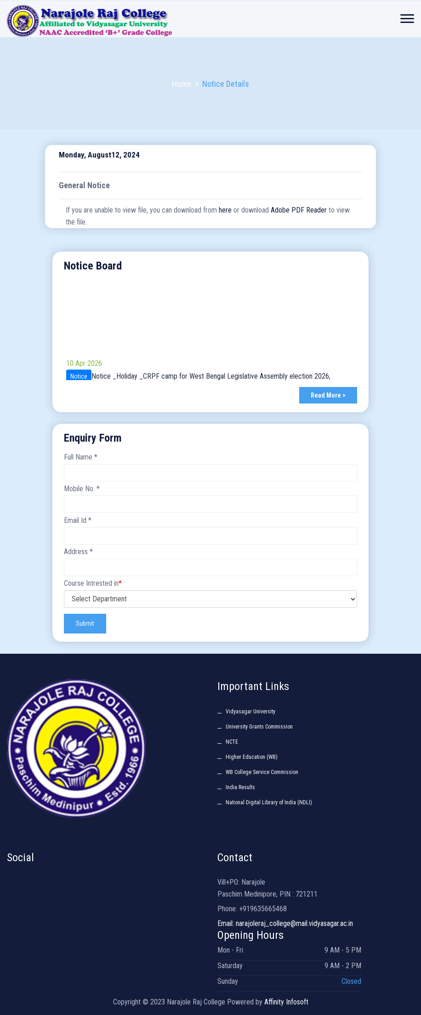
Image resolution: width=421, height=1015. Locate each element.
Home (181, 84)
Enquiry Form (93, 438)
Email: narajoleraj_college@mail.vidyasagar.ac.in (285, 923)
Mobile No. (82, 488)
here (225, 210)
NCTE (232, 742)
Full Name (80, 457)
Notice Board (93, 265)
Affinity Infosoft (286, 1002)
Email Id (77, 520)
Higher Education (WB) (252, 757)
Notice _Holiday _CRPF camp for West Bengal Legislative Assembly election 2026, (210, 380)
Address (78, 551)
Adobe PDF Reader (299, 210)
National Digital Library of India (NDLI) (269, 802)
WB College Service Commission (262, 772)
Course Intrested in (93, 583)
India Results (240, 787)
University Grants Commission (259, 726)
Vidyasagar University (250, 711)
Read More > (328, 395)
